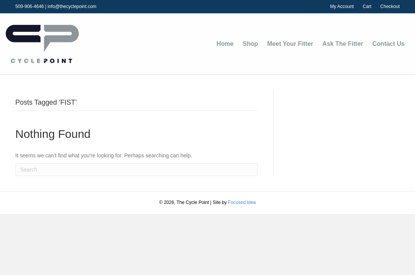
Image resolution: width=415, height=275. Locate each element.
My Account (342, 6)
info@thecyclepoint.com (72, 6)
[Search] (136, 169)
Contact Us (389, 43)
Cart (367, 6)
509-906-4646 (29, 6)
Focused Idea (242, 202)
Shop (250, 43)
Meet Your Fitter (290, 43)
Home (224, 43)
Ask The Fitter (342, 43)
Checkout (390, 6)
